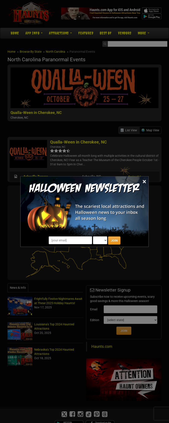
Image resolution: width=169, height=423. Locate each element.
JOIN (114, 240)
